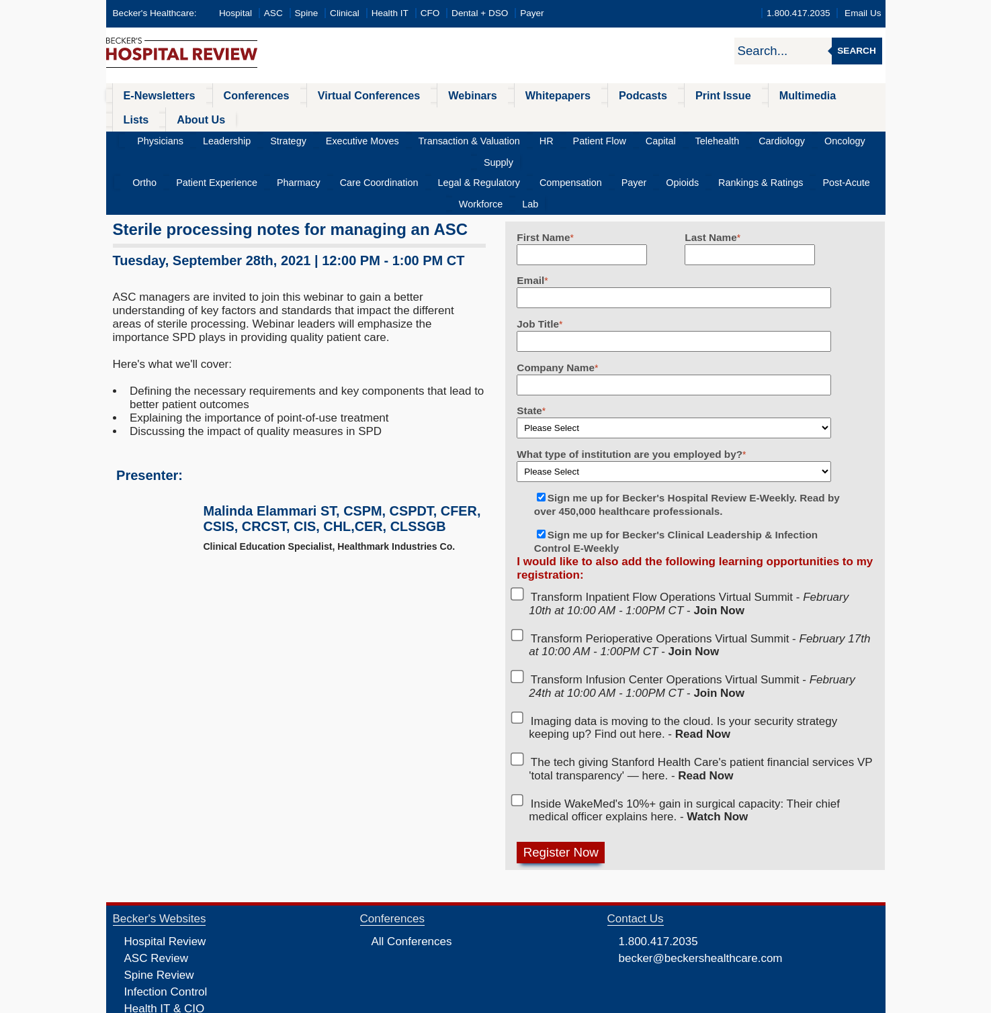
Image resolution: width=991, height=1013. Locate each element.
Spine (306, 13)
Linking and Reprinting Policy (484, 1001)
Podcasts (579, 95)
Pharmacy (282, 139)
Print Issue (649, 95)
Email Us (863, 13)
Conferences (237, 95)
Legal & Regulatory (441, 139)
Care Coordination (352, 139)
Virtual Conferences (337, 95)
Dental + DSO (479, 13)
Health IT (390, 13)
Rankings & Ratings (682, 139)
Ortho (149, 139)
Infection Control (166, 926)
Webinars (430, 95)
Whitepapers (504, 95)
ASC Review (156, 892)
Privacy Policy (351, 1001)
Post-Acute (756, 139)
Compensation (520, 139)
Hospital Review (165, 875)
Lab (851, 139)
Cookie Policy (404, 1001)
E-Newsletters (151, 95)
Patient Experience (211, 139)
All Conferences (412, 875)
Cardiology (718, 117)
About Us (838, 95)
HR (521, 117)
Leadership (244, 117)
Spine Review (159, 909)
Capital (617, 117)
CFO (430, 13)
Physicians (188, 117)
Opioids (614, 139)
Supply (818, 117)
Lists (783, 95)
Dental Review (161, 976)
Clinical (344, 13)
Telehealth (664, 117)
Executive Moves (360, 117)
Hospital (235, 13)
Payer (532, 13)
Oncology (771, 117)
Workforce (811, 139)
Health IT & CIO (164, 942)
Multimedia (723, 95)
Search (856, 51)
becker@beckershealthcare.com (701, 892)
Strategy (296, 117)
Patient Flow (565, 117)
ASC (273, 13)
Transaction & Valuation (455, 117)
